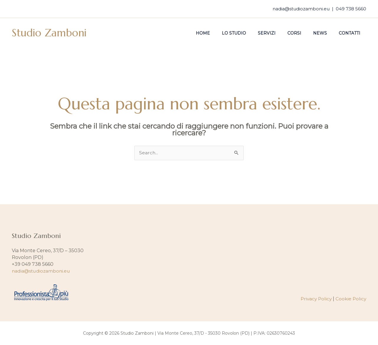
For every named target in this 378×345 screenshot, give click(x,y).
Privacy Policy (315, 299)
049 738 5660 (351, 9)
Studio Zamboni (49, 32)
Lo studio (250, 33)
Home (222, 33)
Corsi (303, 33)
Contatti (351, 33)
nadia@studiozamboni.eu (301, 9)
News (325, 33)
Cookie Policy (350, 299)
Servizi (279, 33)
